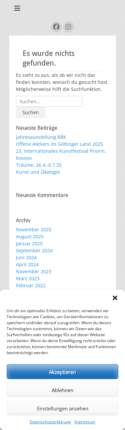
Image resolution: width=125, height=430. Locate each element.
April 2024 (27, 264)
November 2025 (33, 229)
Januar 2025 (29, 243)
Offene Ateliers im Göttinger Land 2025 (59, 144)
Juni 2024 (26, 257)
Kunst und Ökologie (38, 172)
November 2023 (33, 271)
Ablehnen (62, 390)
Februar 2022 (31, 285)
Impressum (84, 422)
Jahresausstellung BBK (41, 137)
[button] (115, 298)
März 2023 (27, 278)
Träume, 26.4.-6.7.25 (39, 165)
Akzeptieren (62, 371)
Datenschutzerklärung (50, 422)
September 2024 (34, 250)
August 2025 (30, 236)
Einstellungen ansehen (62, 408)
